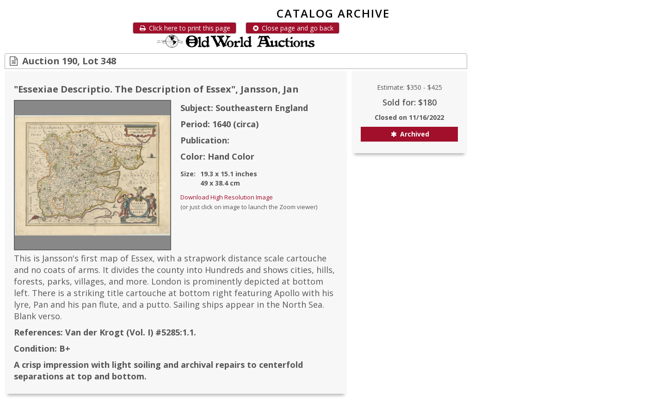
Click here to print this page (184, 28)
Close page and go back (292, 28)
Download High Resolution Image (226, 197)
